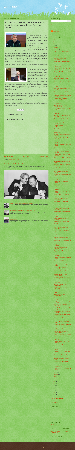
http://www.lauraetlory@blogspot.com (55, 432)
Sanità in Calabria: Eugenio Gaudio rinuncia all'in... (61, 268)
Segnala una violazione (57, 398)
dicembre (56, 47)
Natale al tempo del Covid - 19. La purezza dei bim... (61, 295)
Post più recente (8, 156)
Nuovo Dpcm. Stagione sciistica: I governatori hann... (61, 106)
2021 (54, 43)
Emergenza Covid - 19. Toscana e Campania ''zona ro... (61, 288)
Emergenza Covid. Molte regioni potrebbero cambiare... (60, 99)
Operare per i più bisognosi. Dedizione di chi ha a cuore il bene (22, 210)
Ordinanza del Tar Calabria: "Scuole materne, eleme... (61, 172)
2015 (54, 387)
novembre (56, 49)
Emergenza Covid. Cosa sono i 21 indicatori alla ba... (61, 332)
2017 (54, 383)
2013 (54, 392)
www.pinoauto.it (54, 402)
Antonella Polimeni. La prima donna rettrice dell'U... (61, 285)
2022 (54, 41)
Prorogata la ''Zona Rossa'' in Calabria (61, 221)
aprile (55, 376)
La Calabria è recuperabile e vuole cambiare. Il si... (61, 199)
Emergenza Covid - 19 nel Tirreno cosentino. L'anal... (61, 271)
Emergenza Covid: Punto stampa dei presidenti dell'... (61, 82)
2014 (54, 390)
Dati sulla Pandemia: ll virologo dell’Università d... (60, 275)
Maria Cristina (56, 31)
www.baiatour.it (54, 438)
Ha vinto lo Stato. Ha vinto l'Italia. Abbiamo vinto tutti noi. (19, 164)
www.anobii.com (65, 431)
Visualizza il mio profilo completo (58, 33)
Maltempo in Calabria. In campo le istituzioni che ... (61, 202)
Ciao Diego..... (57, 132)
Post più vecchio (43, 156)
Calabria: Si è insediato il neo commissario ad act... (60, 59)
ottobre (55, 372)
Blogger (43, 447)
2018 (54, 381)
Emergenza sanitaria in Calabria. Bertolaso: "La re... (60, 248)
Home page (26, 156)
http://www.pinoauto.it (56, 424)
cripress (11, 6)
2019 (54, 379)
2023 (54, 39)
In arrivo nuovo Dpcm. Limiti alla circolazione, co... (61, 365)
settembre (56, 374)
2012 (54, 394)
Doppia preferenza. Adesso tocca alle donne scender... (61, 305)
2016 (54, 385)
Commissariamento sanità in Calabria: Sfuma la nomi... (61, 102)
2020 (54, 45)
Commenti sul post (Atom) (13, 159)
